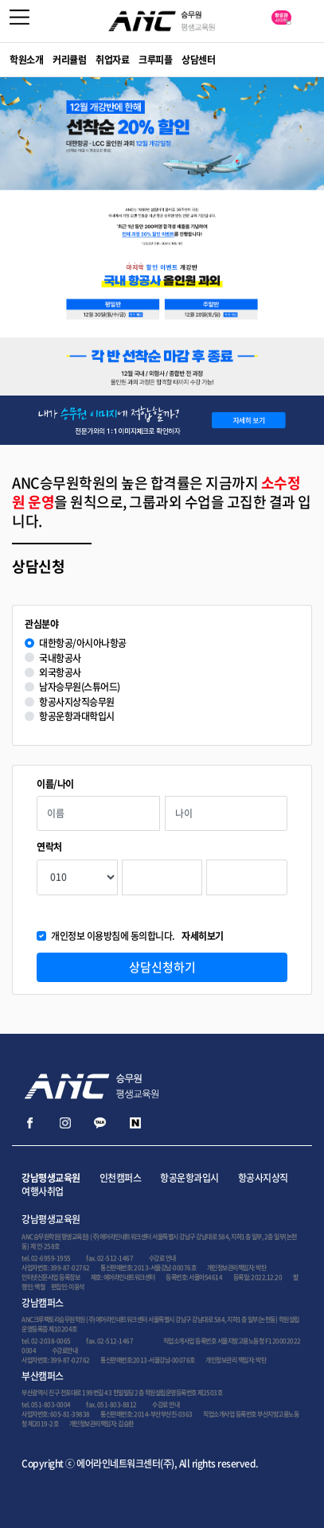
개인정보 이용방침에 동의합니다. (137, 936)
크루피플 (155, 60)
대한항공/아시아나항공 (83, 643)
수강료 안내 (162, 1258)
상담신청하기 (162, 967)
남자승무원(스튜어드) (79, 687)
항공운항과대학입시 (77, 716)
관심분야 (41, 624)
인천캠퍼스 (121, 1178)
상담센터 (198, 60)
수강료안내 (65, 1350)
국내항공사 (60, 658)
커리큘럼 (69, 60)
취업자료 (112, 60)
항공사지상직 (263, 1178)
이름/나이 (55, 784)
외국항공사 (60, 673)
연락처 (49, 847)
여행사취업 (42, 1191)
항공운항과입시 (189, 1178)
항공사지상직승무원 (77, 702)
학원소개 (26, 60)
